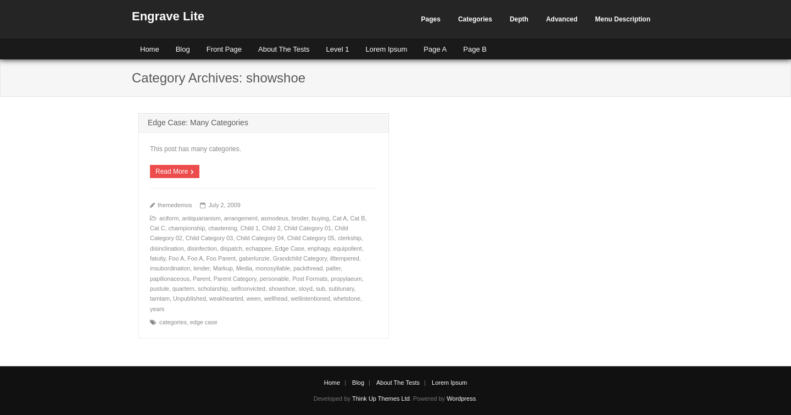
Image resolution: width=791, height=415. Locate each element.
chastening (222, 228)
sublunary (341, 288)
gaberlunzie (254, 258)
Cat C (157, 228)
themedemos (175, 205)
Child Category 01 (307, 228)
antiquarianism (201, 218)
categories (173, 322)
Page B (475, 49)
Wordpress (461, 398)
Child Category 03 (209, 238)
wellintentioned (310, 298)
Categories (475, 19)
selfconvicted (248, 288)
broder (300, 218)
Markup (223, 268)
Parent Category (235, 278)
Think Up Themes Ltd (381, 398)
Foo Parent (220, 258)
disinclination (167, 248)
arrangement (241, 218)
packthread (307, 268)
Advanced (561, 19)
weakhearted (226, 298)
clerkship (349, 238)
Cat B (357, 218)
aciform (169, 218)
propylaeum (346, 278)
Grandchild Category (300, 258)
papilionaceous (170, 278)
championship (187, 228)
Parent (201, 278)
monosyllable (272, 268)
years (157, 309)
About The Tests (283, 49)
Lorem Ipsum (386, 49)
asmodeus (274, 218)
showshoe (282, 288)
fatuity (157, 258)
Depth (519, 19)
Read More (171, 171)
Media (244, 268)
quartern (183, 288)
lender (201, 268)
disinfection (202, 248)
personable (274, 278)
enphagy (319, 248)
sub (320, 288)
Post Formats (309, 278)
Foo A (176, 258)
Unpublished (189, 298)
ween (254, 298)
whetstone (346, 298)
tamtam (160, 298)
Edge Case (289, 248)
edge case (204, 322)
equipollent (347, 248)
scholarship (213, 288)
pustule (159, 288)
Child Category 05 (311, 238)
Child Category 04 (259, 238)
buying (320, 218)
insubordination (170, 268)
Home (149, 49)
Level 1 (337, 49)
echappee (258, 248)
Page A (435, 49)
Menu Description (622, 19)
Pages (431, 19)
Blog (183, 49)
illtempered (344, 258)
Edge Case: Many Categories (198, 122)
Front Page (224, 49)
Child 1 (249, 228)
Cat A (339, 218)
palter (333, 268)
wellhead (276, 298)
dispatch (231, 248)
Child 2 (271, 228)
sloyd (306, 288)
